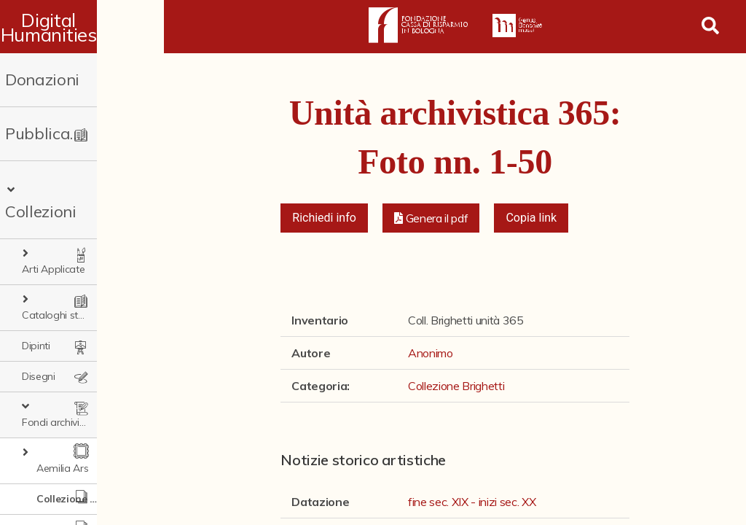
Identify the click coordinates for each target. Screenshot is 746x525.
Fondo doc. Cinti (73, 474)
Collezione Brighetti (84, 413)
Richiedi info (324, 218)
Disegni (38, 321)
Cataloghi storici (68, 260)
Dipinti (36, 291)
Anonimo (430, 353)
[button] (431, 218)
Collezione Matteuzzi (84, 444)
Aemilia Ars (62, 382)
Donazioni (42, 79)
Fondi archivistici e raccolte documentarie (91, 352)
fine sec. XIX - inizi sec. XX (472, 501)
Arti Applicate (63, 229)
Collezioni (52, 187)
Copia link (531, 218)
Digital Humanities (82, 27)
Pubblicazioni (55, 133)
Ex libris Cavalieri (73, 505)
